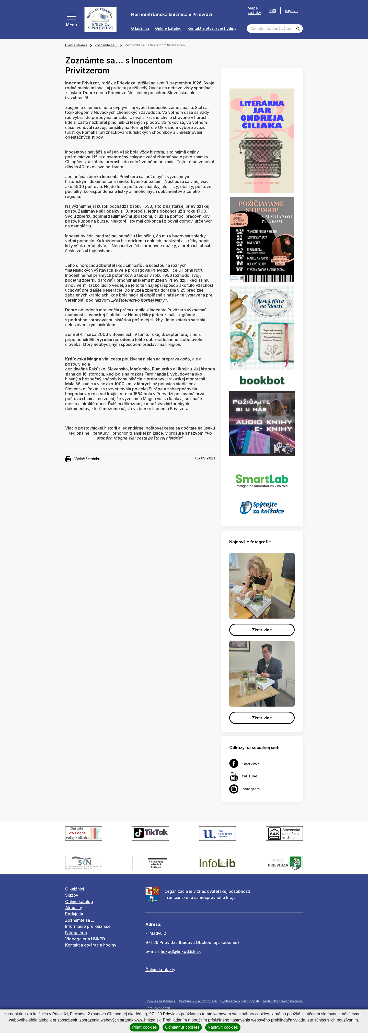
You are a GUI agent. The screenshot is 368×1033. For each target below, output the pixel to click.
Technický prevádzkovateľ (282, 1001)
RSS (272, 10)
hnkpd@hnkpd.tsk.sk (181, 951)
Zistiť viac (262, 629)
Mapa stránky (254, 10)
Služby (71, 895)
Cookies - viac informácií (198, 1001)
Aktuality (73, 907)
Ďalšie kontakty (160, 969)
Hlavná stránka (76, 45)
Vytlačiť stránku (82, 459)
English (291, 10)
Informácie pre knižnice (88, 926)
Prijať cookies (144, 1027)
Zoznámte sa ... (106, 45)
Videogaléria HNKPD (85, 938)
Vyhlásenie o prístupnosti (239, 1001)
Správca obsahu (157, 1008)
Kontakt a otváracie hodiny (212, 28)
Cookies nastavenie (160, 1001)
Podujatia (74, 913)
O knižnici (140, 28)
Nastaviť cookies (223, 1027)
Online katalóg (168, 28)
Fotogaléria (76, 932)
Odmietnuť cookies (182, 1027)
